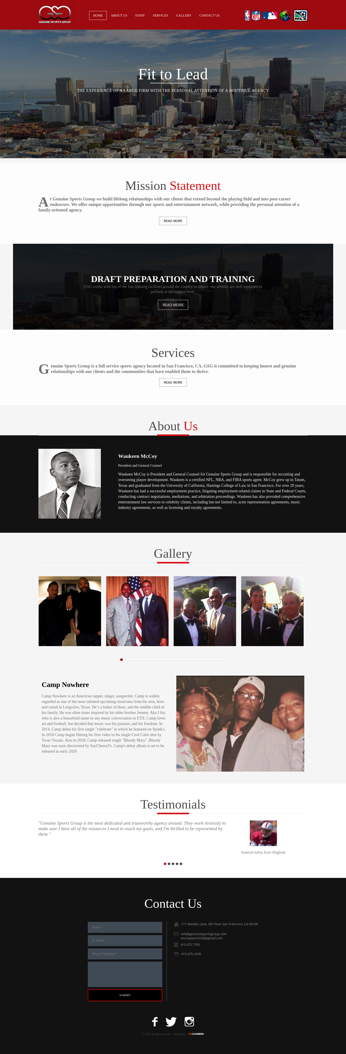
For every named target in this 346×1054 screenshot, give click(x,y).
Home (98, 15)
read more (173, 221)
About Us (119, 15)
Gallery (183, 15)
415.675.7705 (190, 944)
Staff (140, 15)
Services (160, 15)
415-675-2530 (191, 954)
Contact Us (209, 15)
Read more (173, 304)
